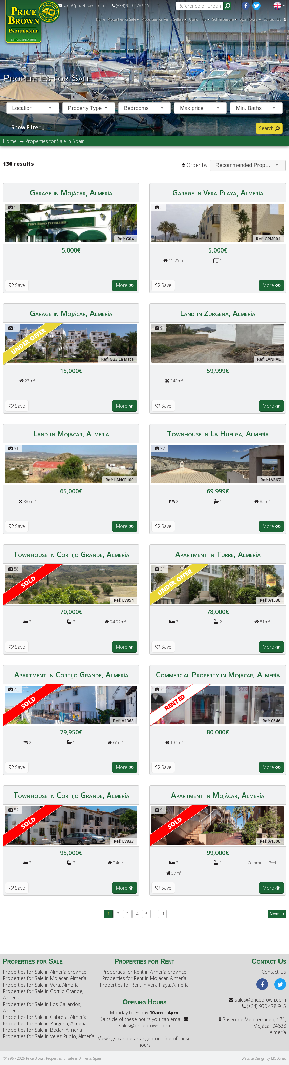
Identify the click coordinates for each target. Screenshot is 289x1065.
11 (162, 914)
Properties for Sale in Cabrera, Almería (44, 1017)
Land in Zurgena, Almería (217, 313)
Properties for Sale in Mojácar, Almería (44, 978)
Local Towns (250, 19)
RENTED (175, 702)
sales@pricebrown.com (81, 5)
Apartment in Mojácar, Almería (217, 795)
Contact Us (272, 19)
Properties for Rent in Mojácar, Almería (144, 978)
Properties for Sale (123, 19)
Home (100, 19)
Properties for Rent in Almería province (144, 972)
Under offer (28, 341)
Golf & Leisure (224, 19)
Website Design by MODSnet (264, 1058)
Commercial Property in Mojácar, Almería (218, 674)
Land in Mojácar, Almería (71, 433)
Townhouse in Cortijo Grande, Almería (71, 554)
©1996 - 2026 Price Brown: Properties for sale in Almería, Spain (52, 1058)
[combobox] (32, 108)
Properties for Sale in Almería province (44, 972)
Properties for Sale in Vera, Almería (41, 985)
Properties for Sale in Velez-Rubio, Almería (49, 1036)
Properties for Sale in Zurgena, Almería (45, 1023)
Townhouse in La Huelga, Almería (218, 433)
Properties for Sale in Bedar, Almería (42, 1030)
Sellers (179, 19)
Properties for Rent (156, 19)
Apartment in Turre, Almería (218, 554)
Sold (28, 582)
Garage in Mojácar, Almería (71, 192)
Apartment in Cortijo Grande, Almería (71, 674)
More (124, 285)
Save (17, 285)
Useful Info (199, 19)
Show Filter (27, 127)
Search (269, 128)
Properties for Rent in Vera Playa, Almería (144, 985)
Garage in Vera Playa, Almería (217, 192)
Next (277, 914)
